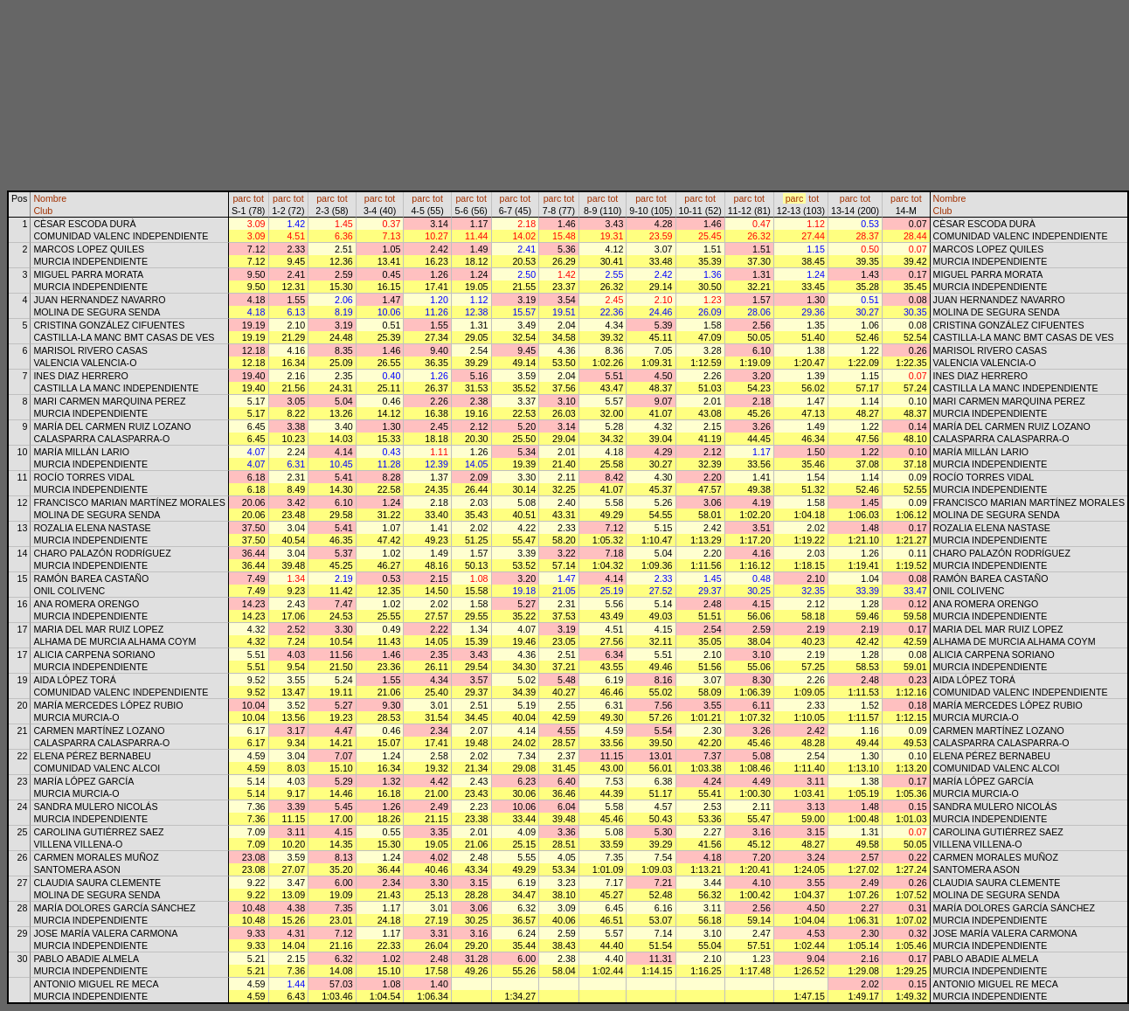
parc (241, 198)
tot (258, 198)
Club (42, 210)
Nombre (49, 198)
